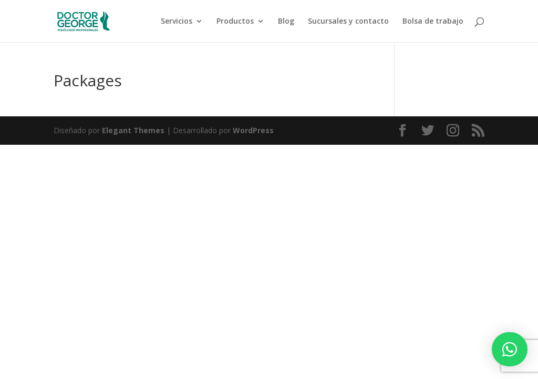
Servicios (176, 21)
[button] (509, 349)
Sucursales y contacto (348, 21)
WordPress (253, 130)
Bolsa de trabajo (432, 21)
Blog (286, 21)
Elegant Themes (133, 130)
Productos (235, 21)
